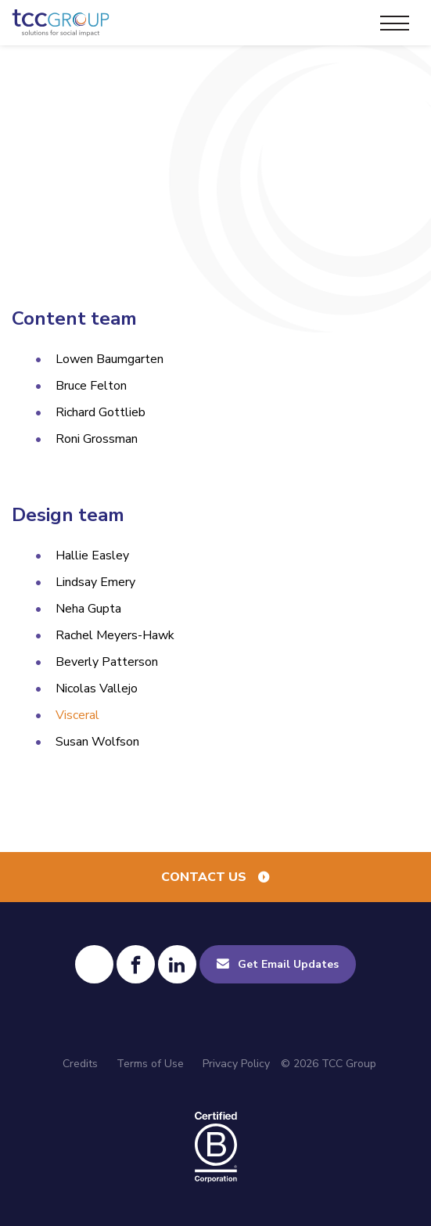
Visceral (77, 715)
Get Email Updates (288, 964)
